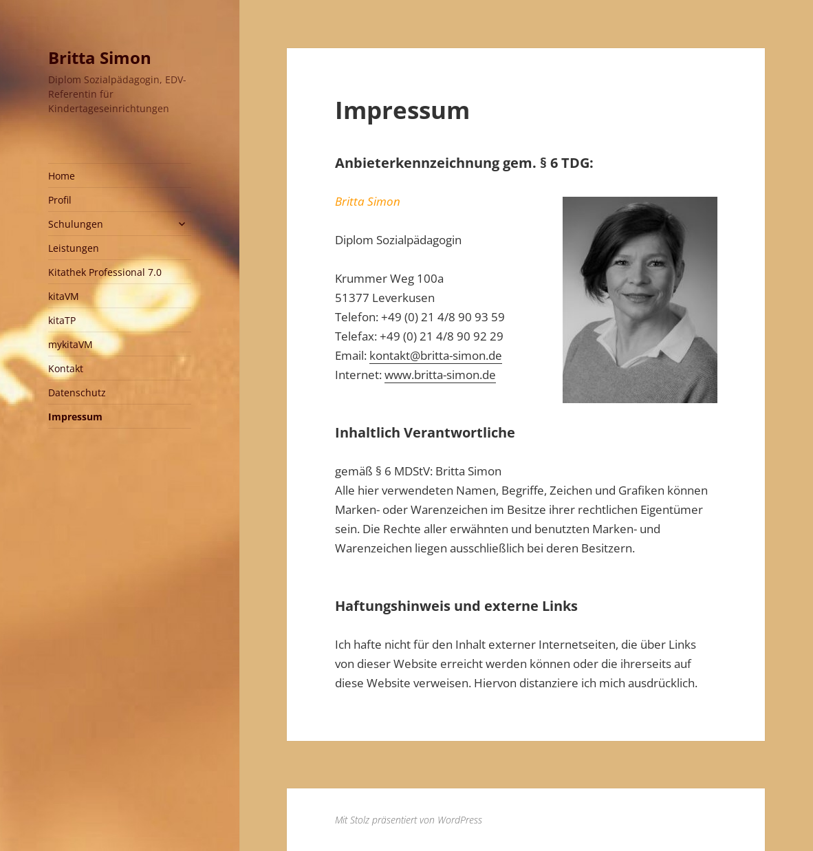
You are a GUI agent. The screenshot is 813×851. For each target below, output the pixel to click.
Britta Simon (99, 57)
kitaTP (62, 320)
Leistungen (73, 248)
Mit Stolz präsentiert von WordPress (408, 819)
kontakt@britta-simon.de (435, 355)
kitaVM (63, 296)
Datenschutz (77, 392)
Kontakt (65, 368)
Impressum (75, 416)
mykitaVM (70, 344)
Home (61, 175)
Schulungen (75, 223)
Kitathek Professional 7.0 (105, 272)
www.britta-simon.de (440, 375)
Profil (60, 199)
